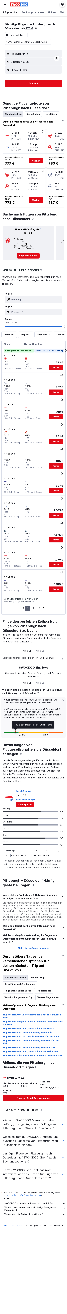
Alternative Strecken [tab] (15, 977)
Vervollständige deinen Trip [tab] (18, 997)
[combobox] (16, 35)
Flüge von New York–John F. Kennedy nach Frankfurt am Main (31, 1042)
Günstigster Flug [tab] (13, 114)
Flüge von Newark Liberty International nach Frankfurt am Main (32, 1016)
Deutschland (17, 1225)
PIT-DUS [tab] (40, 651)
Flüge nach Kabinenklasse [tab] (17, 990)
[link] (28, 256)
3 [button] (39, 608)
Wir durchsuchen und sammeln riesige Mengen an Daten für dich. (35, 1209)
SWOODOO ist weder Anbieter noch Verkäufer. (35, 1203)
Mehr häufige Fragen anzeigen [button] (33, 948)
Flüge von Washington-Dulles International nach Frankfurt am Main (33, 1023)
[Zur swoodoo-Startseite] (19, 4)
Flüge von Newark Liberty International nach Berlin (28, 1028)
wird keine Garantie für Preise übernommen (22, 1195)
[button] (5, 4)
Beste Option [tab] (33, 114)
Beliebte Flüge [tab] (38, 977)
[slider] (63, 326)
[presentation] (35, 28)
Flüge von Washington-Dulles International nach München (33, 1055)
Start (6, 1225)
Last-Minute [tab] (51, 114)
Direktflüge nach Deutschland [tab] (19, 984)
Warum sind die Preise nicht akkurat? (35, 1214)
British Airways (23, 791)
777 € (29, 28)
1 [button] (27, 608)
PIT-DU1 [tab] (27, 651)
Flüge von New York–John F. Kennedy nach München (29, 1047)
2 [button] (33, 608)
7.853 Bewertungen (26, 799)
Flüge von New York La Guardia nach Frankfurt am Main (31, 1036)
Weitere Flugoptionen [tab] (48, 997)
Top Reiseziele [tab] (43, 990)
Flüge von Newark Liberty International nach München (30, 1051)
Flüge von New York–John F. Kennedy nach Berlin (27, 1032)
